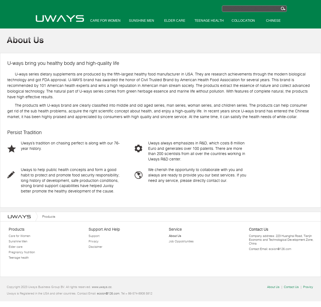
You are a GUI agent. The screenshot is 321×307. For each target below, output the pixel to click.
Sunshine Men (141, 21)
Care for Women (105, 21)
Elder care (174, 21)
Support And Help (104, 229)
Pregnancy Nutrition (22, 252)
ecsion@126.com (280, 249)
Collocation (243, 21)
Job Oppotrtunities (181, 241)
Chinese (273, 21)
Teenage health (209, 21)
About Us (175, 236)
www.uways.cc (102, 287)
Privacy (94, 241)
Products (16, 229)
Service (175, 229)
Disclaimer (95, 247)
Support (94, 236)
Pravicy (308, 287)
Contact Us (291, 287)
